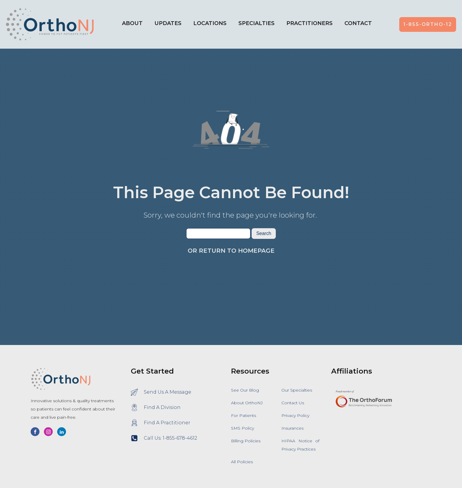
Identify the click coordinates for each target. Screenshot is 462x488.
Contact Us (292, 402)
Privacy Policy (295, 415)
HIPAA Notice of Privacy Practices (300, 445)
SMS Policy (242, 428)
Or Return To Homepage (231, 250)
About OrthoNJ (247, 402)
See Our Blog (245, 390)
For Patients (243, 415)
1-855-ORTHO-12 (427, 24)
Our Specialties (296, 390)
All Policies (242, 461)
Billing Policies (245, 440)
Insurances (292, 428)
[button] (209, 24)
